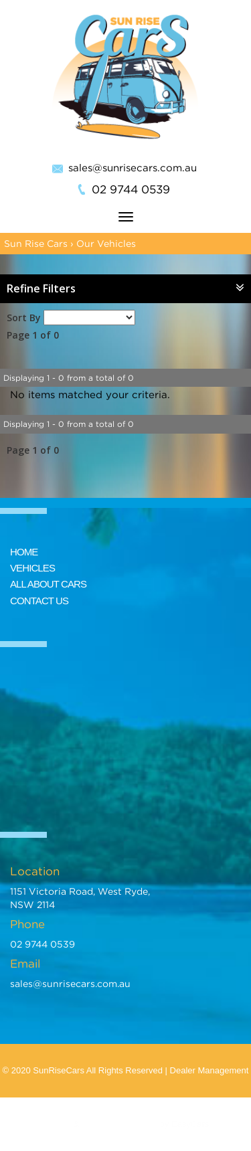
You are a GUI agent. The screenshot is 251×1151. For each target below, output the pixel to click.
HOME (23, 551)
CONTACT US (39, 600)
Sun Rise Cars (36, 243)
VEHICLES (32, 567)
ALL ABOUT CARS (48, 584)
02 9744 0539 (131, 189)
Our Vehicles (106, 243)
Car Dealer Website (119, 1124)
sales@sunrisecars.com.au (132, 167)
